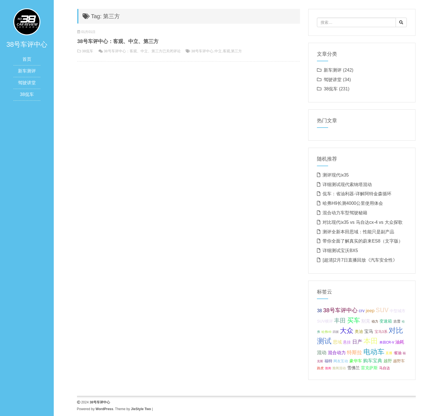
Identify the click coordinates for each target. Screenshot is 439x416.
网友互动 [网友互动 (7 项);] (340, 361)
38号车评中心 (202, 51)
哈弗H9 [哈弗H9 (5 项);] (326, 331)
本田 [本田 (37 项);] (370, 341)
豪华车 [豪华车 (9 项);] (355, 361)
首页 (26, 59)
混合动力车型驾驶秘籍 (345, 212)
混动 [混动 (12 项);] (321, 352)
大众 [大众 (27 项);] (346, 330)
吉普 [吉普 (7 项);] (397, 321)
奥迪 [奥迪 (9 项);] (359, 331)
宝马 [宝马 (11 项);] (368, 331)
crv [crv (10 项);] (362, 310)
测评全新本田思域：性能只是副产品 (358, 231)
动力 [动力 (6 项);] (375, 321)
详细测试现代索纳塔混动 (347, 184)
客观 (226, 51)
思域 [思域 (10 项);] (337, 342)
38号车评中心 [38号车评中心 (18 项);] (340, 310)
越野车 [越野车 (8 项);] (399, 361)
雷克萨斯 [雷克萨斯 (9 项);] (369, 368)
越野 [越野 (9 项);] (388, 361)
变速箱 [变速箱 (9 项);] (385, 321)
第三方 (236, 51)
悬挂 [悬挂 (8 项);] (347, 342)
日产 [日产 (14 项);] (357, 342)
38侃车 (27, 94)
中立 (218, 51)
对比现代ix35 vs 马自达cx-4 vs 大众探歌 (362, 222)
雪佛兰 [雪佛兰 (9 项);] (353, 368)
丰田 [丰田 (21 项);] (340, 320)
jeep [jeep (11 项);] (370, 310)
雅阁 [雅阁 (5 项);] (328, 368)
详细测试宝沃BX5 (340, 250)
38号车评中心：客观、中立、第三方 (117, 41)
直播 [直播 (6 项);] (389, 353)
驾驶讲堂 (27, 82)
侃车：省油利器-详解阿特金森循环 (357, 193)
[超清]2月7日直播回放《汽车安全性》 (360, 260)
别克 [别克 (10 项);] (365, 321)
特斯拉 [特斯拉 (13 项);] (354, 352)
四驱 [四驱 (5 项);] (336, 331)
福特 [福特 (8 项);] (328, 361)
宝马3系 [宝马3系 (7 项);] (381, 332)
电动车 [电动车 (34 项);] (373, 352)
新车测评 (27, 71)
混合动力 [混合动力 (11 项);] (337, 352)
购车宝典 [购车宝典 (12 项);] (372, 360)
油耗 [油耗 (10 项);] (399, 342)
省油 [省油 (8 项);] (397, 353)
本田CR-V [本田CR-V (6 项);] (386, 342)
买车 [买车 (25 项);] (353, 320)
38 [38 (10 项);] (319, 310)
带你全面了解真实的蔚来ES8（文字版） (363, 241)
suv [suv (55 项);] (382, 309)
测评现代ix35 (336, 175)
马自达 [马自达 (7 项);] (384, 368)
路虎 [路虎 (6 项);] (320, 368)
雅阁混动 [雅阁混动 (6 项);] (339, 368)
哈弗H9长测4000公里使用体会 (353, 203)
